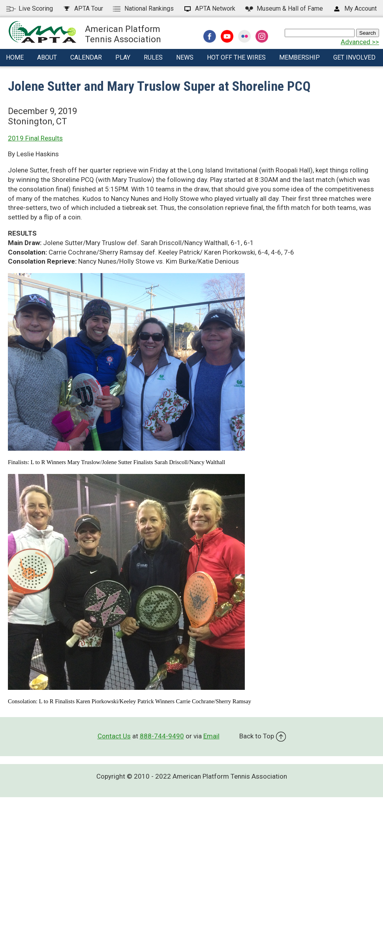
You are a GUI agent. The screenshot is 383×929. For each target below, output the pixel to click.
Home (15, 57)
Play (122, 57)
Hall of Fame (283, 8)
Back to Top (262, 736)
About (47, 57)
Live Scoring (29, 8)
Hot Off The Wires (236, 57)
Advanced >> (360, 42)
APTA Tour (82, 8)
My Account (354, 8)
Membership (299, 57)
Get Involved (354, 57)
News (184, 57)
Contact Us (114, 736)
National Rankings (143, 8)
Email (211, 736)
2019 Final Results (35, 138)
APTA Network (209, 8)
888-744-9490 (162, 736)
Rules (153, 57)
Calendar (86, 57)
